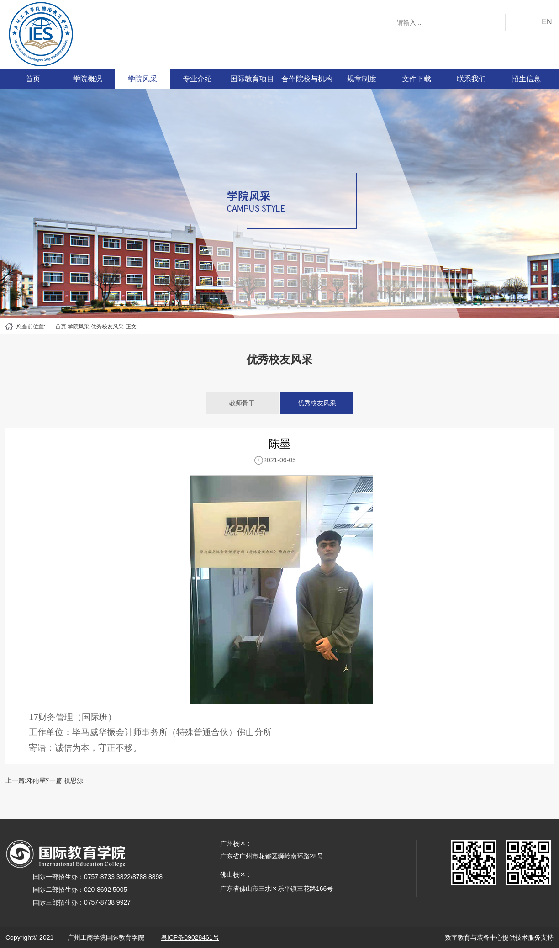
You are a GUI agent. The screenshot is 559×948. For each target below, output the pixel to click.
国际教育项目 (252, 79)
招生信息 (526, 79)
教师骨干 (242, 403)
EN (547, 22)
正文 (131, 326)
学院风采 (142, 79)
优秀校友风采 (107, 326)
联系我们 (471, 79)
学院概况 (87, 79)
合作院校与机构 (306, 79)
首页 (33, 79)
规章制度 (361, 79)
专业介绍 (197, 79)
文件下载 (416, 79)
